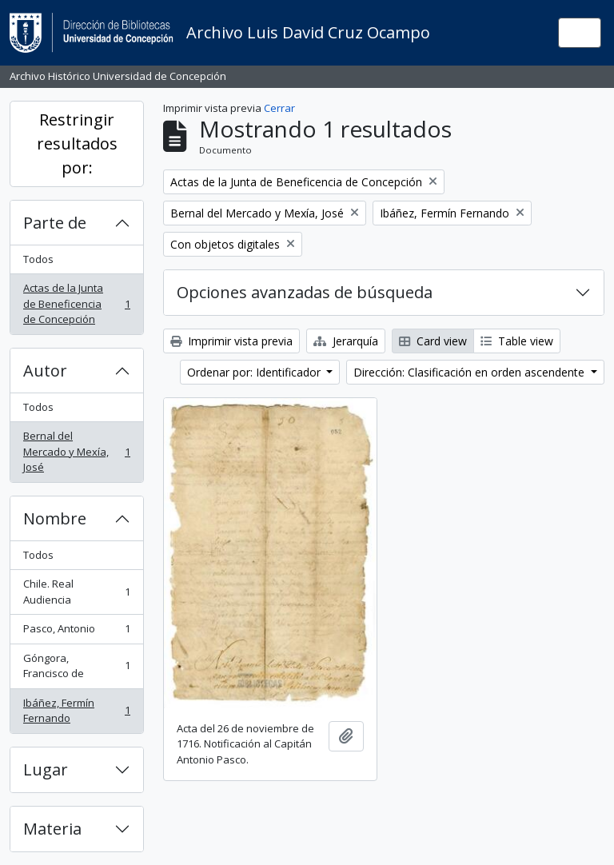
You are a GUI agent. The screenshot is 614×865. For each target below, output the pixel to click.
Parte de (54, 222)
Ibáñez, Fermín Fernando (76, 711)
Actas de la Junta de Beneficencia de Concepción (76, 303)
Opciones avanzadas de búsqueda (305, 292)
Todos (38, 259)
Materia (52, 828)
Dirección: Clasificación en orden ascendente (470, 372)
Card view (433, 341)
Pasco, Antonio (76, 632)
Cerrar (279, 108)
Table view (516, 341)
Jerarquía (345, 341)
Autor (45, 370)
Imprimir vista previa (231, 341)
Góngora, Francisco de (76, 666)
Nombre (54, 518)
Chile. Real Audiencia (76, 591)
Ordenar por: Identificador (255, 372)
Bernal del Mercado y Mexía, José (76, 451)
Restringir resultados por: (77, 143)
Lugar (45, 769)
